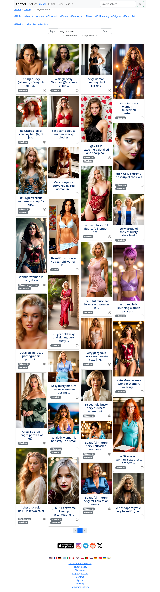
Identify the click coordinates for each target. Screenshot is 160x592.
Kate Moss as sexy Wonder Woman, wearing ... (129, 383)
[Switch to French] (55, 557)
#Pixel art (19, 24)
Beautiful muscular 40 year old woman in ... (63, 261)
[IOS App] (65, 546)
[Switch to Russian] (91, 557)
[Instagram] (78, 545)
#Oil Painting (102, 16)
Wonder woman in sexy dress (31, 278)
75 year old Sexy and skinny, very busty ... (64, 337)
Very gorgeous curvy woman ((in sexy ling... (96, 356)
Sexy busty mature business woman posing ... (63, 389)
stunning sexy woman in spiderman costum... (129, 108)
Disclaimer (80, 570)
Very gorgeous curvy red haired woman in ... (64, 185)
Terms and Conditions (80, 563)
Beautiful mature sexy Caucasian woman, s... (96, 446)
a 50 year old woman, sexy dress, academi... (129, 459)
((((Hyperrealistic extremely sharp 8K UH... (31, 201)
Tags (52, 31)
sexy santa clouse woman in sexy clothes (64, 134)
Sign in (80, 580)
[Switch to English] (51, 557)
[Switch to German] (60, 557)
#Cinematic (52, 16)
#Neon (89, 16)
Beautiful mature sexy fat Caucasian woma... (96, 501)
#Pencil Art (129, 16)
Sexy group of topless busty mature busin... (129, 232)
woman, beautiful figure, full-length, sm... (96, 228)
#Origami (116, 16)
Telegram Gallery (80, 587)
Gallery (33, 3)
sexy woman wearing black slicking (96, 82)
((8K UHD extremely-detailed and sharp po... (96, 149)
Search (106, 31)
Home (17, 9)
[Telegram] (86, 546)
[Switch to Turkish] (100, 557)
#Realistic (43, 24)
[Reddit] (93, 546)
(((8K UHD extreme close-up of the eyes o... (128, 177)
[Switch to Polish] (82, 557)
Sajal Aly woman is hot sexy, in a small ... (63, 441)
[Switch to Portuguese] (86, 557)
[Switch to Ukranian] (104, 557)
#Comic (64, 16)
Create (42, 3)
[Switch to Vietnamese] (109, 557)
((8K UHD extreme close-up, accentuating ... (64, 511)
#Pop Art (31, 24)
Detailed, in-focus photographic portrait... (31, 356)
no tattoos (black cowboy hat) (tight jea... (31, 134)
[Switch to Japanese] (73, 557)
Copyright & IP (80, 573)
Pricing (51, 3)
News (60, 3)
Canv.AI (21, 4)
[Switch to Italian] (68, 557)
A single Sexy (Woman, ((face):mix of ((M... (31, 82)
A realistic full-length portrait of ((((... (31, 435)
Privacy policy (80, 566)
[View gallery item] (44, 90)
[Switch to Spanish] (95, 557)
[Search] (118, 4)
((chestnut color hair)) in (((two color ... (31, 511)
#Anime (40, 16)
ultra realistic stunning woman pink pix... (128, 308)
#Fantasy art (77, 16)
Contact (80, 576)
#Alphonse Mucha (23, 16)
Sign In (69, 3)
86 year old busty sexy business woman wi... (96, 408)
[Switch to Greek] (64, 557)
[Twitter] (100, 545)
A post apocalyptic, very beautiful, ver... (129, 509)
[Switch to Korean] (77, 557)
